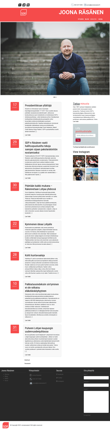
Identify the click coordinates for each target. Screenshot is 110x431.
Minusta (93, 19)
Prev (2, 58)
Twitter (59, 378)
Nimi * (85, 374)
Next (107, 58)
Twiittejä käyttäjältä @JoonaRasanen (84, 147)
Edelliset (27, 360)
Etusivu (81, 19)
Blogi (87, 19)
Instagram (81, 151)
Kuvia (101, 19)
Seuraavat (27, 363)
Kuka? (6, 378)
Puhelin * (86, 382)
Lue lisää (27, 135)
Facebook (59, 374)
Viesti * (86, 389)
